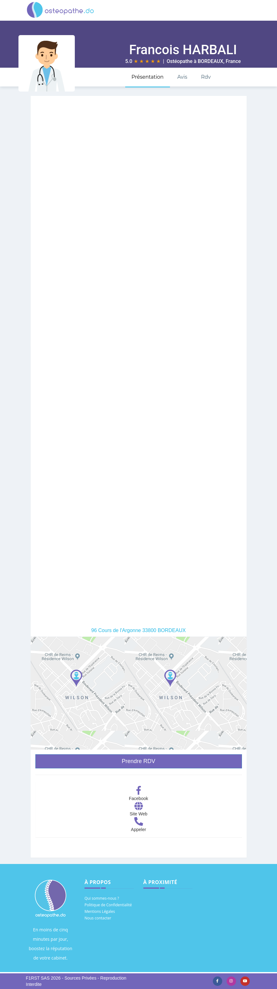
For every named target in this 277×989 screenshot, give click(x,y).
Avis (182, 77)
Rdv (206, 77)
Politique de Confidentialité (108, 905)
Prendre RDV (138, 761)
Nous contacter (98, 918)
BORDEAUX (210, 61)
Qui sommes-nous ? (102, 898)
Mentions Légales (100, 911)
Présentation (147, 77)
